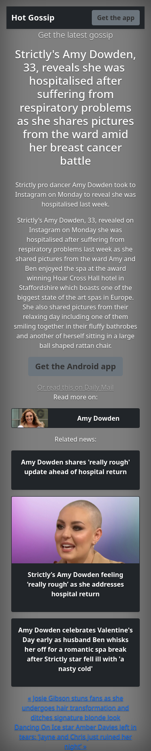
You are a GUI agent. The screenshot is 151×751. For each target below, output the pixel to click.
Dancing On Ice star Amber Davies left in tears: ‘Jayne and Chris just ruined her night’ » (75, 736)
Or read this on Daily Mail (75, 387)
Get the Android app (75, 366)
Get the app (115, 17)
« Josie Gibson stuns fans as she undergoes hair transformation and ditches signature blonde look (75, 708)
